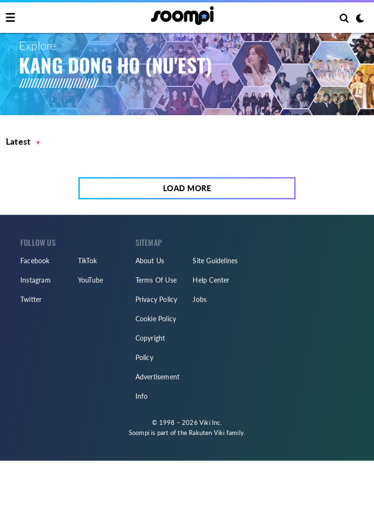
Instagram (35, 280)
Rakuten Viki (206, 432)
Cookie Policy (156, 319)
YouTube (90, 280)
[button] (23, 142)
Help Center (211, 280)
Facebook (35, 260)
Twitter (31, 299)
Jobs (200, 299)
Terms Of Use (156, 280)
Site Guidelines (215, 260)
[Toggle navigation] (10, 18)
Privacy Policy (156, 299)
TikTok (87, 260)
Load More (187, 188)
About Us (150, 260)
